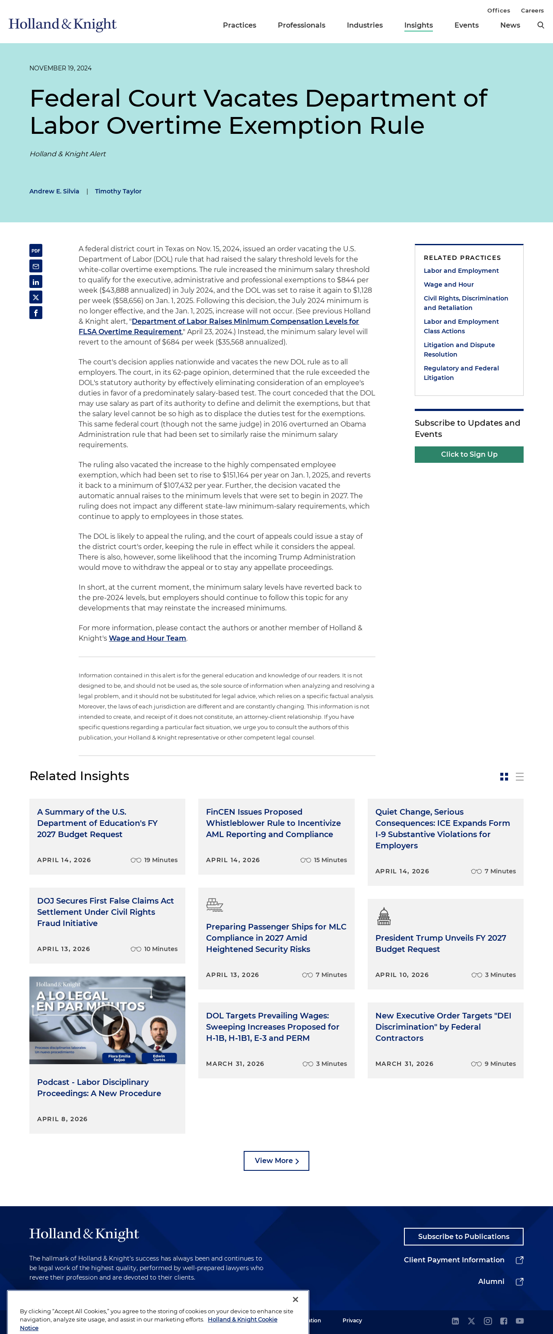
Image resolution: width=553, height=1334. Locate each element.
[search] (540, 25)
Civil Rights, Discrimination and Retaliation (466, 303)
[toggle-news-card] (504, 777)
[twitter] (471, 1322)
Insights (418, 25)
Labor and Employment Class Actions (461, 326)
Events (466, 25)
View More (274, 1161)
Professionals (301, 25)
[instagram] (488, 1322)
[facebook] (503, 1322)
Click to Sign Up (469, 454)
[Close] (295, 1313)
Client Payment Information (454, 1260)
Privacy (352, 1320)
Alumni (491, 1281)
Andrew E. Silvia (54, 191)
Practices (239, 25)
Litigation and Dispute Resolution (459, 349)
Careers (532, 10)
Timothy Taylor (118, 191)
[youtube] (520, 1322)
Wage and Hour (449, 284)
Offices (498, 10)
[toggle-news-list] (520, 777)
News (510, 25)
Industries (365, 25)
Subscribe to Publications (463, 1237)
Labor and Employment (461, 271)
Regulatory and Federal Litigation (461, 373)
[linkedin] (455, 1322)
